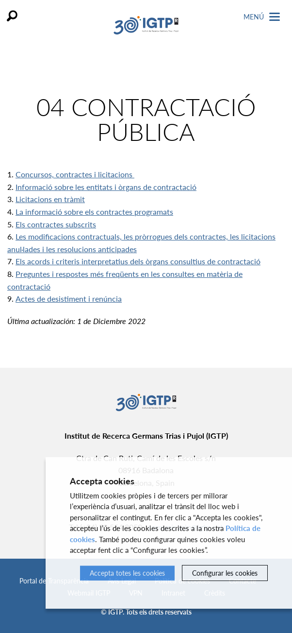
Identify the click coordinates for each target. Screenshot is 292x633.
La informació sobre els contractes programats (94, 211)
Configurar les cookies (225, 573)
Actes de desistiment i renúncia (69, 298)
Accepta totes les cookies (127, 573)
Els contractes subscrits (56, 224)
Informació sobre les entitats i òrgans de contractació (106, 186)
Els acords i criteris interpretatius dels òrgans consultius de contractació (138, 261)
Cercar (12, 15)
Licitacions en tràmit (50, 199)
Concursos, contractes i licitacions (75, 174)
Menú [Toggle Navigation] (261, 17)
